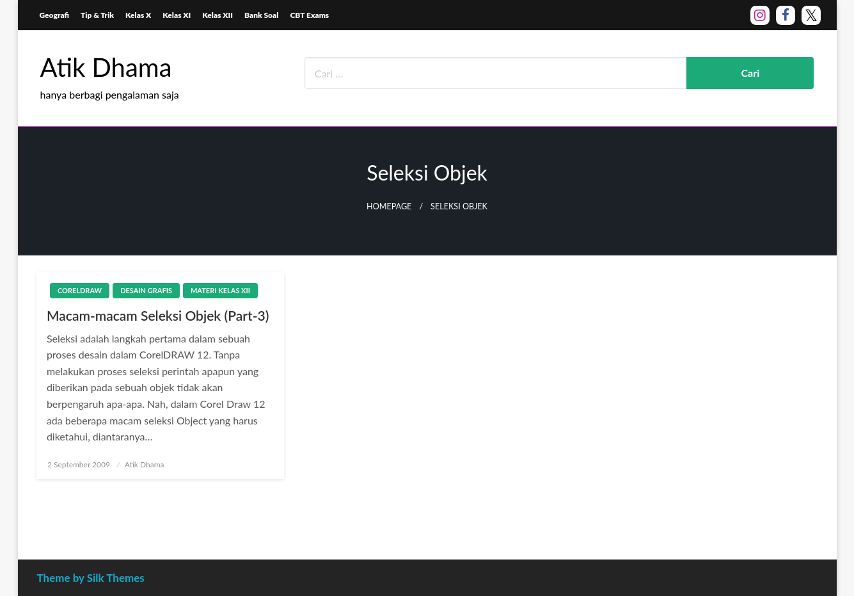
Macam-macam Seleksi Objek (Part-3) (158, 315)
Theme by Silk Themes (91, 577)
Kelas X (138, 15)
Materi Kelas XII (220, 290)
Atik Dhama (106, 67)
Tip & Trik (97, 15)
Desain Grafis (146, 290)
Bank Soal (261, 15)
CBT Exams (309, 15)
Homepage (389, 206)
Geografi (55, 15)
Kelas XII (217, 15)
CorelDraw (80, 290)
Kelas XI (176, 15)
